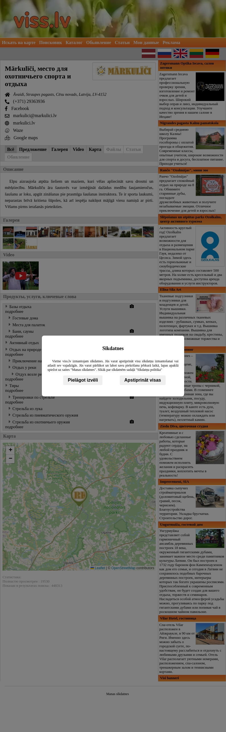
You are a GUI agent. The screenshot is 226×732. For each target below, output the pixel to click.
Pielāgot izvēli (83, 380)
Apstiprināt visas (142, 380)
